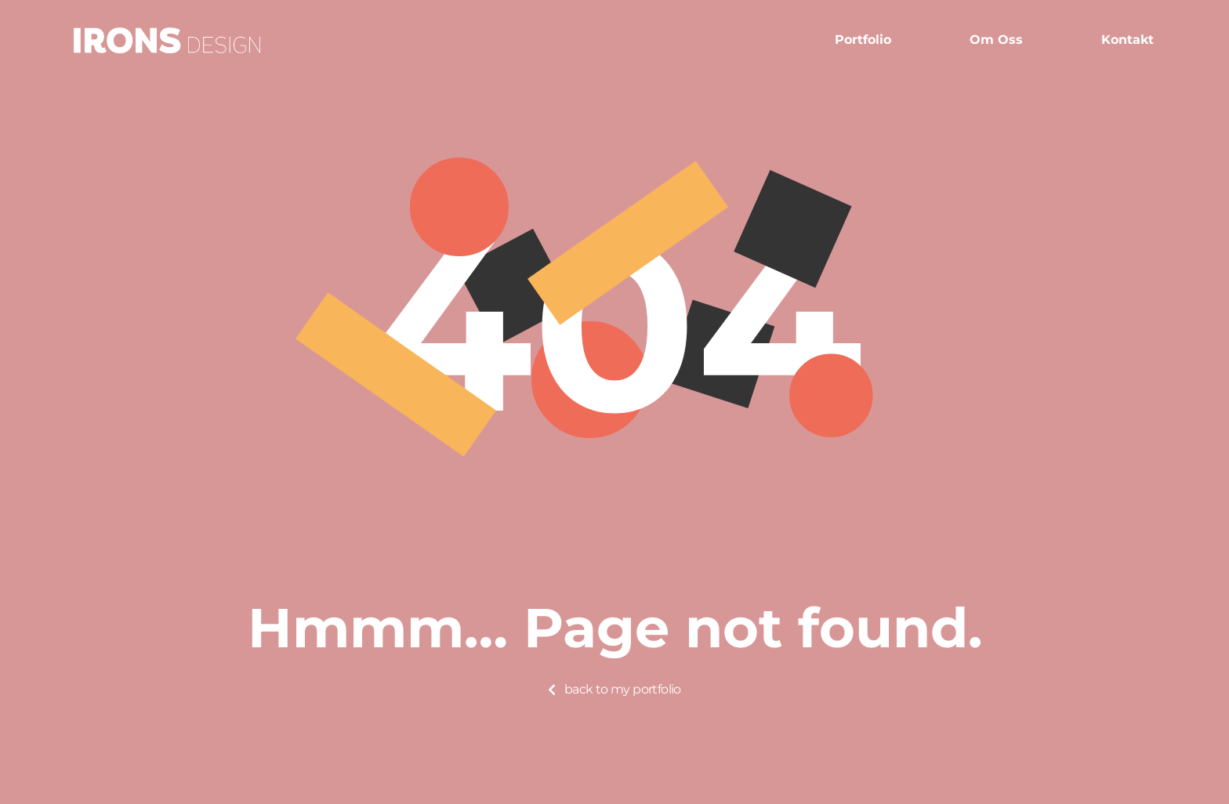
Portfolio (863, 39)
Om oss (996, 39)
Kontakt (1127, 39)
